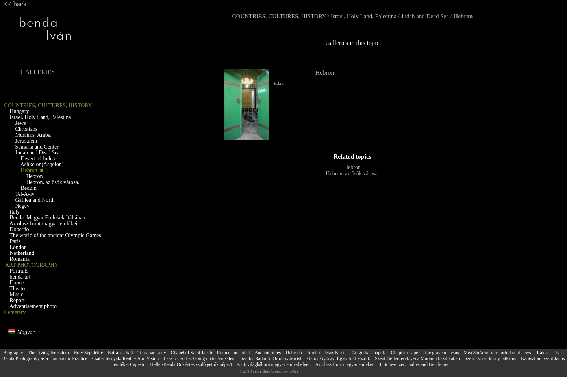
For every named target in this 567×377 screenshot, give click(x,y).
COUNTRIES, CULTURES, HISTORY (279, 16)
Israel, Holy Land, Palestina (364, 16)
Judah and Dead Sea (425, 16)
